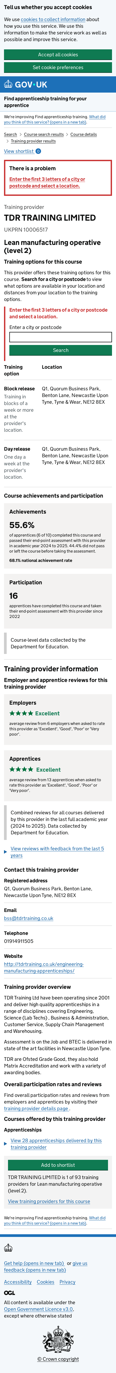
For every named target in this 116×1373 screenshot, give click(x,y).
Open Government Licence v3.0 (38, 1309)
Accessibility (18, 1282)
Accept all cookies (58, 54)
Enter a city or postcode (35, 327)
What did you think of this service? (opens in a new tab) (55, 119)
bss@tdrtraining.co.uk (28, 918)
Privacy (67, 1282)
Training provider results (33, 141)
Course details (83, 134)
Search (10, 134)
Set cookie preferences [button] (58, 67)
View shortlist (22, 151)
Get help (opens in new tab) (34, 1263)
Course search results (44, 134)
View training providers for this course (49, 1201)
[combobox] (60, 337)
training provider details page (36, 1108)
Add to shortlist (58, 1165)
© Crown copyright (58, 1359)
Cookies (45, 1282)
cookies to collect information (53, 19)
